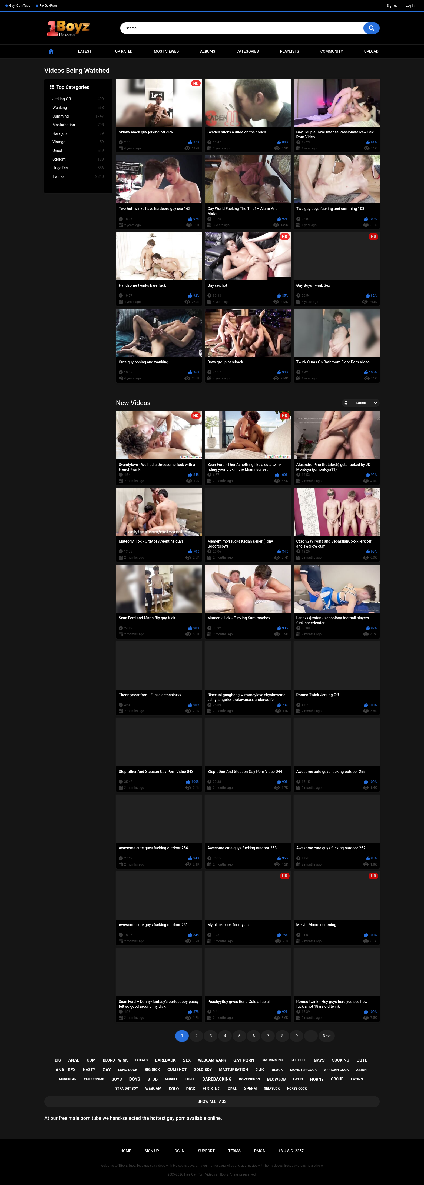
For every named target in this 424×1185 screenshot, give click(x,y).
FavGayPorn (48, 6)
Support (206, 1151)
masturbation (233, 1069)
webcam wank (212, 1060)
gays (319, 1060)
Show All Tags (212, 1101)
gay (106, 1069)
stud (152, 1079)
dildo (259, 1069)
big (58, 1060)
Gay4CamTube (19, 6)
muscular (67, 1079)
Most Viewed (166, 51)
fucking (212, 1088)
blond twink (115, 1060)
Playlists (289, 51)
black (277, 1070)
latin (298, 1079)
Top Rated (122, 51)
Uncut (78, 150)
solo (174, 1088)
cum (91, 1060)
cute (361, 1060)
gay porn (243, 1060)
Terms (234, 1151)
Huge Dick (78, 168)
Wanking (78, 107)
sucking (340, 1060)
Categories (247, 51)
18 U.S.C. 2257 (291, 1151)
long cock (127, 1070)
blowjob (276, 1079)
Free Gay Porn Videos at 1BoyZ (206, 1174)
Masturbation (78, 125)
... (311, 1036)
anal (74, 1060)
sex (187, 1060)
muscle (171, 1079)
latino (357, 1079)
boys (134, 1079)
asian (361, 1070)
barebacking (217, 1079)
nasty (89, 1069)
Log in (410, 6)
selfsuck (272, 1088)
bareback (165, 1060)
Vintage (78, 142)
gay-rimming (272, 1060)
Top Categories (72, 87)
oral (232, 1089)
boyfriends (249, 1079)
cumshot (177, 1069)
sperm (250, 1088)
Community (331, 51)
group (337, 1079)
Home (125, 1151)
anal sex (65, 1069)
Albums (207, 51)
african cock (336, 1070)
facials (141, 1060)
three (190, 1079)
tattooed (298, 1060)
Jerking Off (78, 99)
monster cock (303, 1070)
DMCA (259, 1151)
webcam (153, 1088)
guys (116, 1079)
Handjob (78, 133)
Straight (78, 159)
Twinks (78, 176)
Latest (85, 51)
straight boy (126, 1088)
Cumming (78, 116)
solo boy (203, 1069)
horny (317, 1079)
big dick (152, 1069)
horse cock (297, 1088)
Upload (371, 51)
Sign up (392, 6)
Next (326, 1036)
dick (191, 1088)
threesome (94, 1079)
